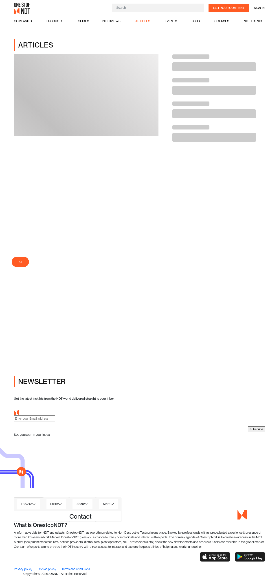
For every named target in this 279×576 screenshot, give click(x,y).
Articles (142, 21)
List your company (229, 8)
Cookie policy (47, 569)
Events (171, 21)
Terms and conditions (76, 569)
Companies (23, 21)
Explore (26, 504)
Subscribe (256, 429)
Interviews (111, 21)
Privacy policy (23, 569)
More (106, 504)
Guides (83, 21)
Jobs (196, 21)
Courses (221, 21)
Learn (54, 504)
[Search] (158, 7)
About (81, 504)
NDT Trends (253, 21)
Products (54, 21)
